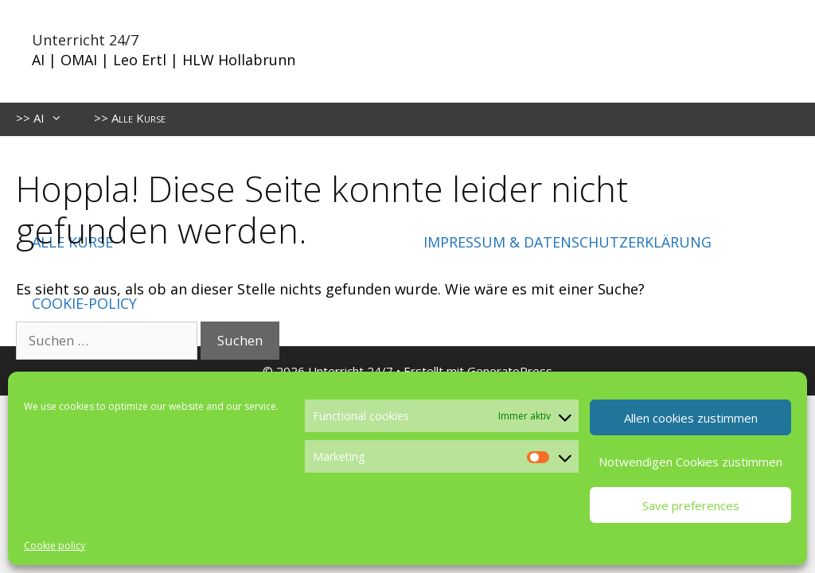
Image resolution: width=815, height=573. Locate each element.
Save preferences (690, 505)
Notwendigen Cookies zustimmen (690, 462)
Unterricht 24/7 (85, 39)
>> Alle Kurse (130, 118)
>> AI (47, 118)
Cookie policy (54, 545)
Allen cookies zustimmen (691, 418)
